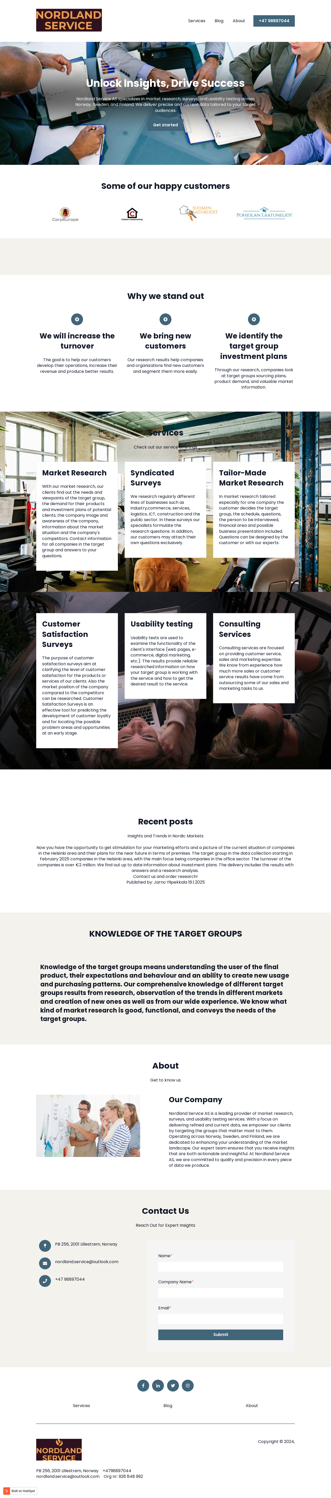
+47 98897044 (274, 21)
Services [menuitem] (81, 1406)
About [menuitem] (252, 1406)
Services (196, 21)
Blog (219, 21)
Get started (165, 125)
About (239, 21)
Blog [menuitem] (167, 1406)
